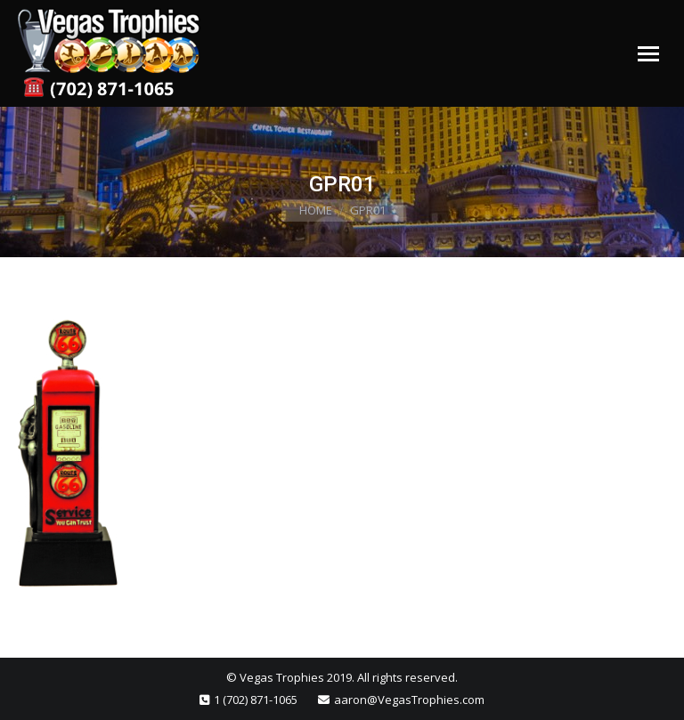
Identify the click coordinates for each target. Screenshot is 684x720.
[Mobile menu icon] (648, 53)
